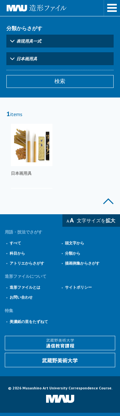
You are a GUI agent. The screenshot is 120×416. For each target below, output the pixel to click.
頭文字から (74, 243)
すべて (15, 243)
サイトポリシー (78, 287)
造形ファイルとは (25, 287)
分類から (72, 253)
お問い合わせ (21, 297)
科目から (17, 253)
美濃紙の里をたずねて (29, 321)
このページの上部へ (108, 201)
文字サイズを (96, 220)
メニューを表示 (112, 8)
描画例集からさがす (82, 263)
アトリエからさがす (27, 263)
